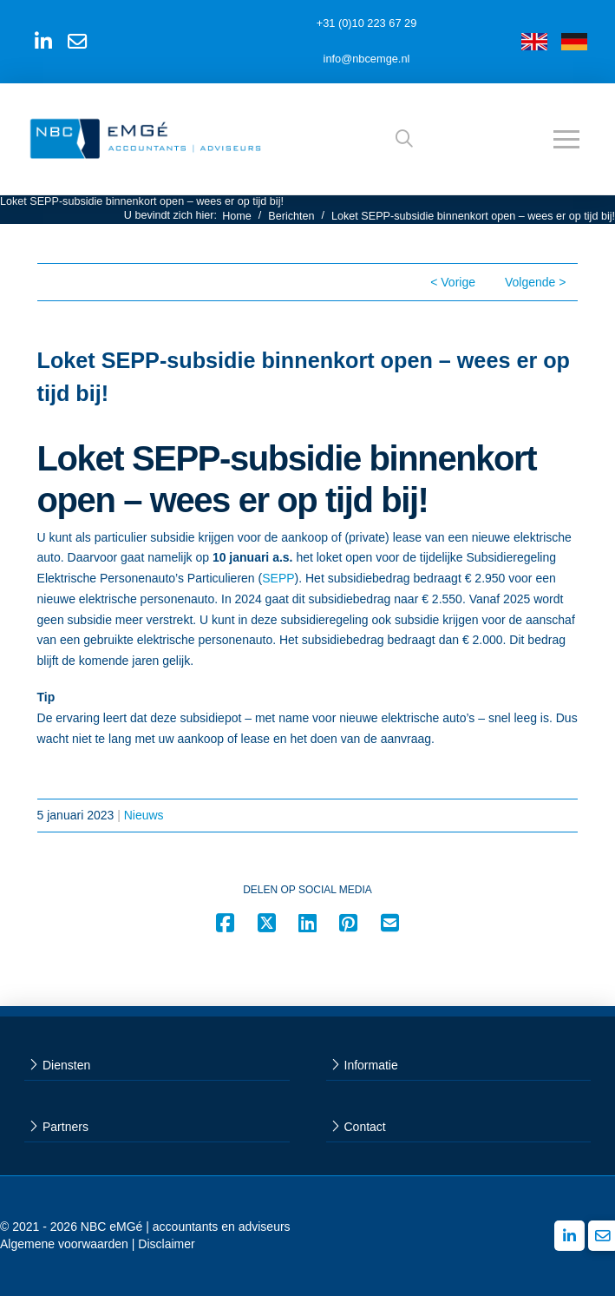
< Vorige (452, 282)
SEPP (278, 578)
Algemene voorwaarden (64, 1244)
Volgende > (535, 282)
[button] (404, 139)
